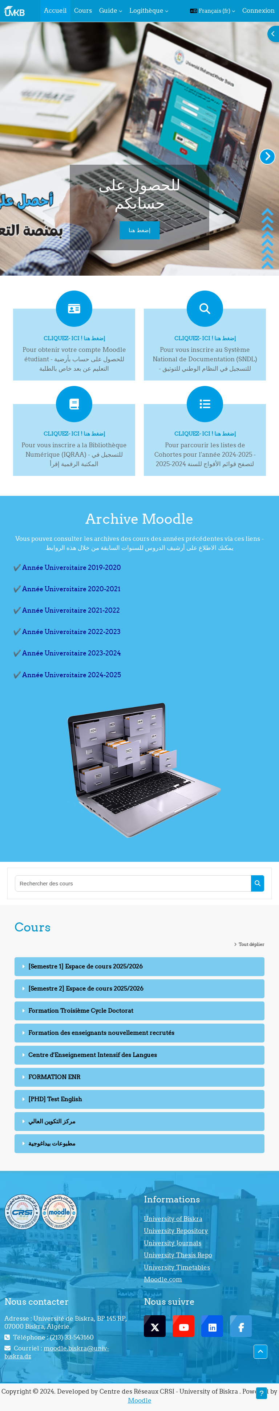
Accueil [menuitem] (55, 11)
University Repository (176, 1231)
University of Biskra (173, 1219)
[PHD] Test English (55, 1099)
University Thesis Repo (178, 1255)
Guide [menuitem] (108, 11)
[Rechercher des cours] (133, 883)
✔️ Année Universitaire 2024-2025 (67, 675)
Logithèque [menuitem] (146, 11)
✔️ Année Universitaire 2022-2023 (67, 632)
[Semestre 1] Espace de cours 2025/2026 (85, 966)
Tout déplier (251, 944)
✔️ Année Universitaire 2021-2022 (66, 610)
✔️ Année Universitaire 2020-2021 (67, 589)
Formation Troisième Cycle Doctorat (80, 1010)
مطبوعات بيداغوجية (52, 1143)
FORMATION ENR (54, 1077)
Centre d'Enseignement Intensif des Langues (92, 1054)
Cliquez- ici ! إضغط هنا (74, 338)
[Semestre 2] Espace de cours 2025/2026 (85, 988)
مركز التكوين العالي (52, 1121)
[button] (212, 11)
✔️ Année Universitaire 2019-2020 (67, 567)
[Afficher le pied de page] (261, 1393)
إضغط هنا (139, 230)
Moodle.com (163, 1279)
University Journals (172, 1243)
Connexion (258, 11)
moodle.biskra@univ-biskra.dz (56, 1352)
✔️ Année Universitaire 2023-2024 (67, 653)
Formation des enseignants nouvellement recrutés (101, 1032)
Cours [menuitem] (83, 11)
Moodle (139, 1400)
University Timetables (177, 1267)
